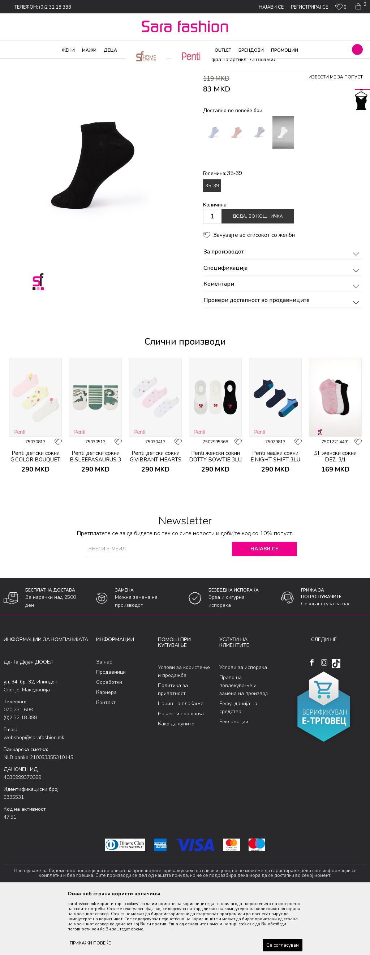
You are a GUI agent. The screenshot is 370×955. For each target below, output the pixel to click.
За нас (104, 720)
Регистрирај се (309, 7)
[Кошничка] (360, 6)
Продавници (111, 730)
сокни (111, 63)
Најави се (264, 607)
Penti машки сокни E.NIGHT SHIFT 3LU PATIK (275, 518)
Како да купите (176, 782)
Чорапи (72, 63)
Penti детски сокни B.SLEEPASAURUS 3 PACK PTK (95, 518)
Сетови (92, 63)
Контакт (106, 760)
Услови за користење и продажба (184, 729)
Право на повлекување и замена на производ (243, 744)
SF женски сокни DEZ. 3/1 (335, 514)
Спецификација (282, 326)
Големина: (222, 231)
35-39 (212, 243)
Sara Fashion (17, 63)
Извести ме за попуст (336, 135)
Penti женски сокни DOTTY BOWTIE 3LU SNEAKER (215, 518)
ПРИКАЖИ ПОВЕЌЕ (90, 943)
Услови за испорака (243, 725)
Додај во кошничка (258, 275)
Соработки (109, 740)
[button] (357, 49)
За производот (282, 310)
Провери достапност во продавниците (282, 358)
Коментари (282, 343)
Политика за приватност (173, 748)
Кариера (106, 750)
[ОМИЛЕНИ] (341, 8)
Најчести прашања (181, 772)
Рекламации (233, 780)
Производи (47, 63)
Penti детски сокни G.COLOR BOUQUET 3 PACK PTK (35, 518)
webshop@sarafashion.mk (34, 795)
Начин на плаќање (180, 762)
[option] (35, 484)
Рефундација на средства (238, 766)
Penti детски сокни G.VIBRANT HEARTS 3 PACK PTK (155, 518)
